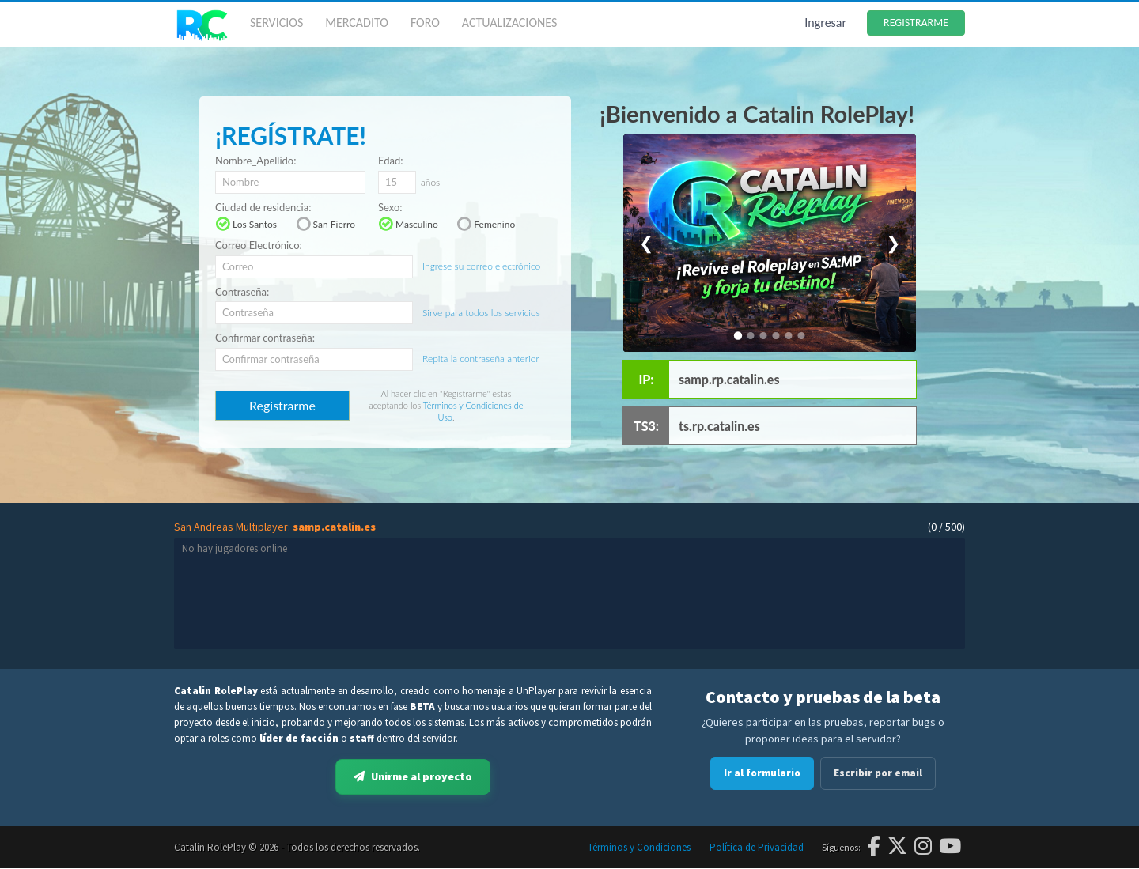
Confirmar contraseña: (265, 338)
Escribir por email (878, 773)
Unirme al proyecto (413, 777)
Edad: (390, 161)
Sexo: (390, 207)
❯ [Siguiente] (893, 243)
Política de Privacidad (757, 848)
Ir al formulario (762, 773)
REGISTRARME (916, 22)
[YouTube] (950, 847)
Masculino (408, 224)
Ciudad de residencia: (263, 207)
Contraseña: (242, 292)
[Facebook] (874, 847)
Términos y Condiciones (639, 848)
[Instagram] (923, 847)
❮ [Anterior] (646, 243)
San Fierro (325, 224)
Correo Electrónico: (258, 245)
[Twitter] (897, 847)
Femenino (485, 224)
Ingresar (825, 22)
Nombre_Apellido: (255, 161)
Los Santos (246, 224)
